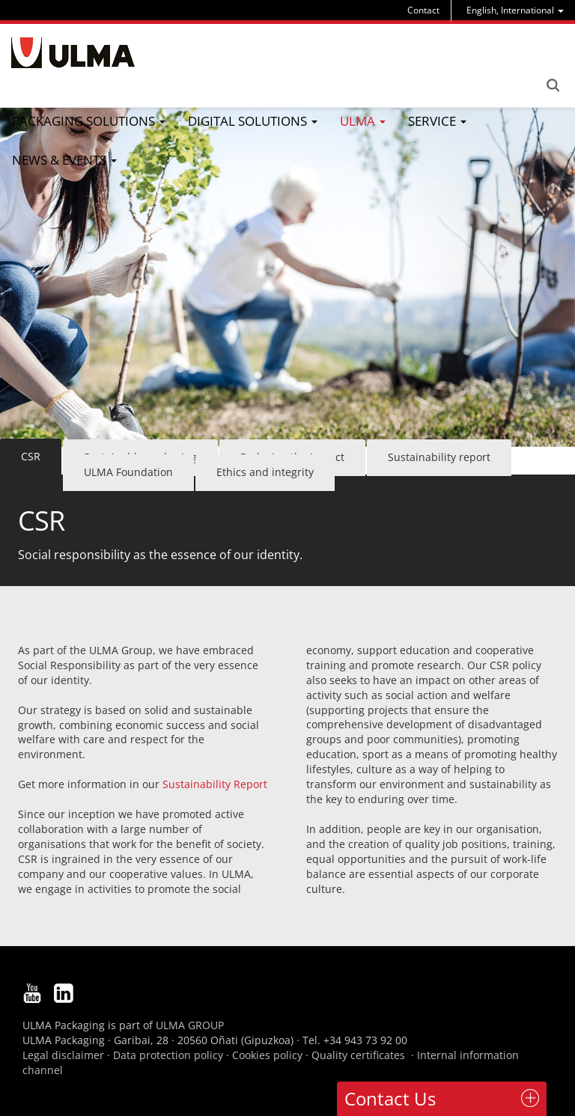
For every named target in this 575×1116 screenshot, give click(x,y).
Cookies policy (267, 1055)
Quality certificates (358, 1055)
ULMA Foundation (128, 472)
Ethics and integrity (265, 472)
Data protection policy (168, 1055)
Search (552, 85)
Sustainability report (439, 457)
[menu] (515, 10)
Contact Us (390, 1098)
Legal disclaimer (63, 1055)
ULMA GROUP (190, 1025)
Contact (423, 10)
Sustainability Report (213, 784)
